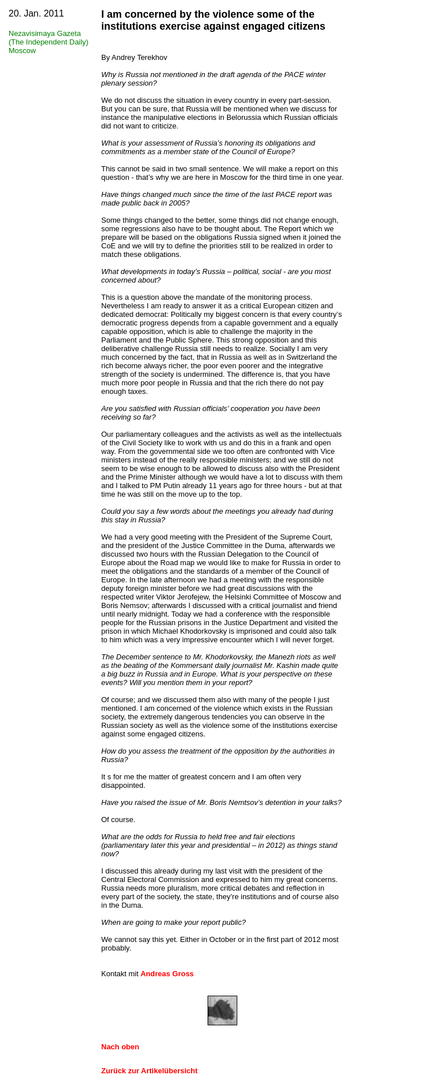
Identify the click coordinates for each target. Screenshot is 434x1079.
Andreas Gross (167, 973)
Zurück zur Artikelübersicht (149, 1070)
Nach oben (120, 1046)
